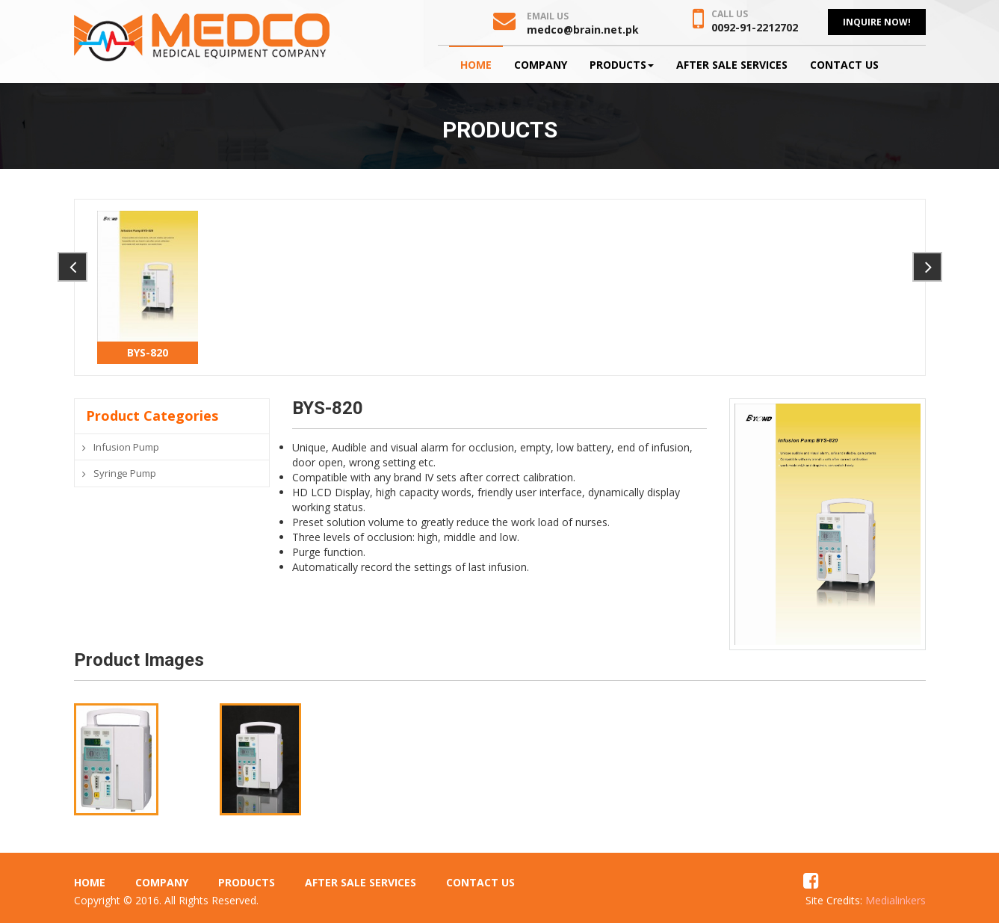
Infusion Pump (126, 447)
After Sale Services (732, 65)
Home (476, 65)
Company (540, 65)
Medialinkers (895, 900)
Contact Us (844, 65)
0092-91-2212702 (754, 27)
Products (622, 65)
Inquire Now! (877, 22)
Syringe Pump (124, 473)
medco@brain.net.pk (583, 29)
